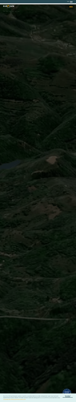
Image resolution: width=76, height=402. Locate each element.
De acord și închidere (68, 396)
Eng (68, 1)
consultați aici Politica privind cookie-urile (14, 399)
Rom (71, 1)
